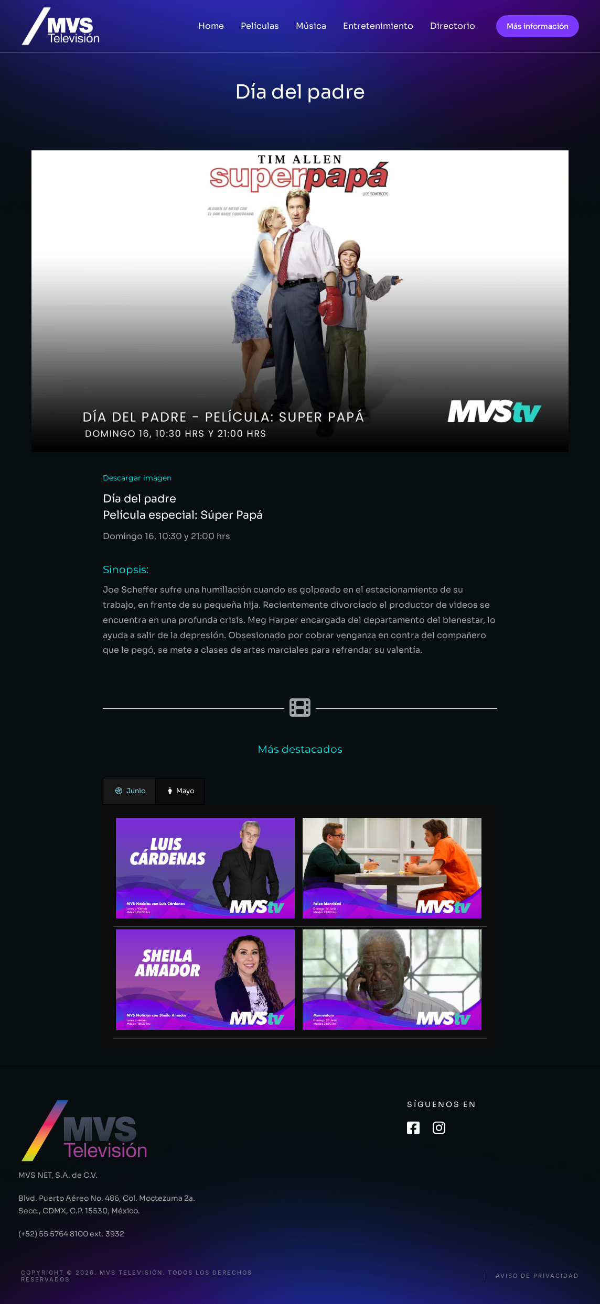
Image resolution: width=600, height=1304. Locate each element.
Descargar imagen (137, 478)
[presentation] (129, 791)
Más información (538, 26)
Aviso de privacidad (537, 1276)
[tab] (129, 791)
